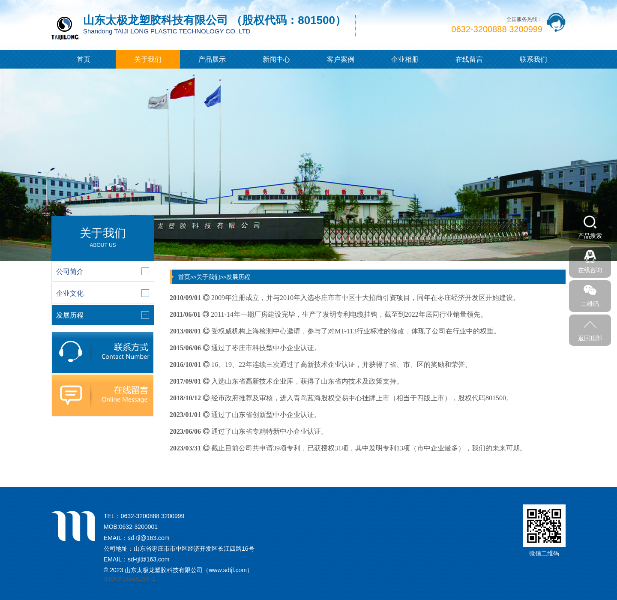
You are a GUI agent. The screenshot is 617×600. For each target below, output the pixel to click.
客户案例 (340, 59)
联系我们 (533, 59)
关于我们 (148, 59)
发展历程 (238, 276)
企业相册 (405, 59)
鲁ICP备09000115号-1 (129, 579)
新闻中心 (276, 59)
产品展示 (212, 59)
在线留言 (469, 59)
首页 (83, 59)
